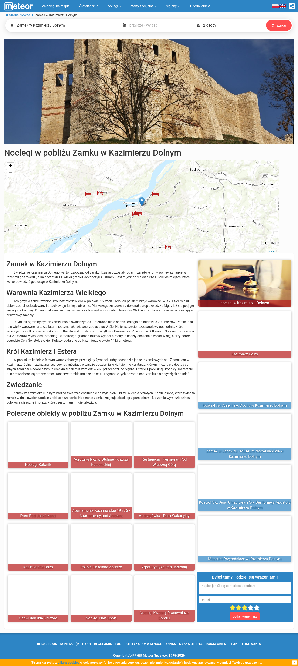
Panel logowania (246, 644)
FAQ (118, 644)
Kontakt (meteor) (75, 644)
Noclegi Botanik (38, 464)
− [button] (10, 173)
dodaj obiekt (217, 644)
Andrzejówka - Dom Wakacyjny (164, 516)
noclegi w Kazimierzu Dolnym (244, 303)
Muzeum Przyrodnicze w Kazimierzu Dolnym (244, 559)
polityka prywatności (144, 644)
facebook (47, 644)
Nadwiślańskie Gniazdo (38, 618)
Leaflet (271, 251)
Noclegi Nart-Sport (101, 618)
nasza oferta (191, 644)
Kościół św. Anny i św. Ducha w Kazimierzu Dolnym (245, 405)
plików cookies (68, 662)
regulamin (103, 644)
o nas (171, 644)
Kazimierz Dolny (244, 354)
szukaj (278, 25)
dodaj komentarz (245, 616)
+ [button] (10, 166)
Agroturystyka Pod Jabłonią (164, 567)
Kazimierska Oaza (38, 567)
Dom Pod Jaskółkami (38, 516)
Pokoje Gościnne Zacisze (101, 567)
